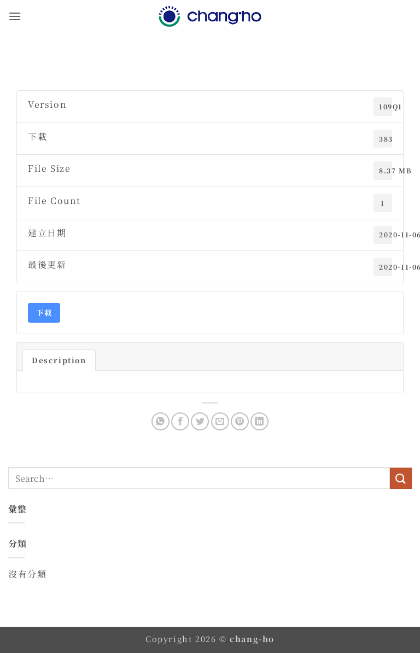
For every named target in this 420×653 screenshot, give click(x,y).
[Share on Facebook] (180, 421)
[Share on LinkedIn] (259, 421)
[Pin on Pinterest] (240, 421)
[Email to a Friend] (220, 421)
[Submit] (401, 478)
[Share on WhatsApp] (160, 421)
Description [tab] (59, 360)
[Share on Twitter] (200, 421)
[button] (15, 16)
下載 (44, 312)
